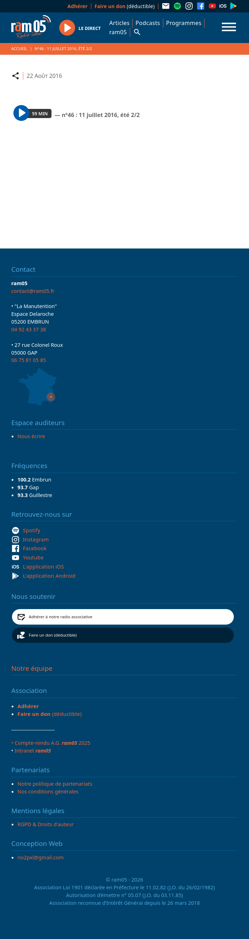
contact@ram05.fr (33, 290)
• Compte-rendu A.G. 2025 (50, 742)
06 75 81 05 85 (28, 359)
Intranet (32, 750)
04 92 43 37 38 (28, 329)
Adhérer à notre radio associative (60, 616)
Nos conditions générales (48, 791)
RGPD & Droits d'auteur (46, 824)
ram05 (118, 32)
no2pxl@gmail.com (41, 857)
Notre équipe (32, 668)
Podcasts (147, 23)
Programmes (183, 23)
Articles (119, 23)
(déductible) (125, 6)
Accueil (19, 48)
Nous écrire (31, 436)
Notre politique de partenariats (55, 783)
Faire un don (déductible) (53, 635)
